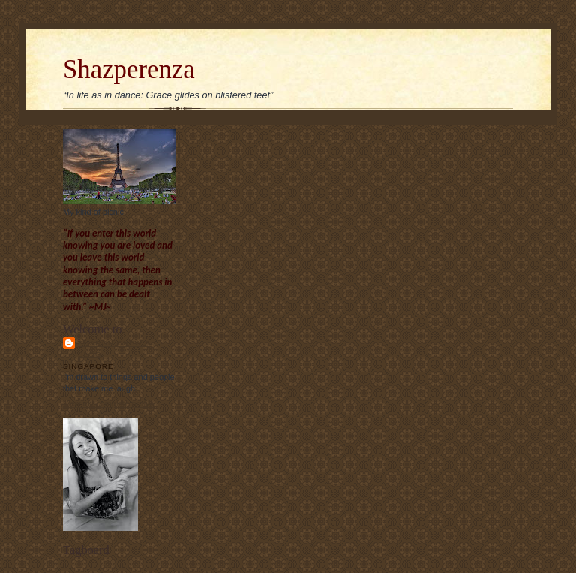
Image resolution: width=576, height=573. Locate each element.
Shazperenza (129, 69)
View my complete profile (108, 403)
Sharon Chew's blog (114, 348)
